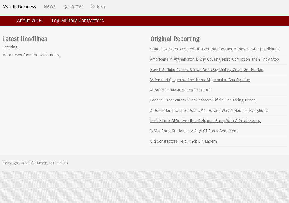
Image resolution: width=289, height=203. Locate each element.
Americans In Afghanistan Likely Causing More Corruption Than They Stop (214, 59)
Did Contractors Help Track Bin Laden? (184, 141)
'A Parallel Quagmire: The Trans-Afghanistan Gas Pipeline (200, 79)
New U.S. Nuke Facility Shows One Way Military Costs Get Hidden (206, 69)
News (50, 6)
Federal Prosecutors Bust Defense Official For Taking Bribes (203, 100)
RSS (98, 6)
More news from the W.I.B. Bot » (30, 55)
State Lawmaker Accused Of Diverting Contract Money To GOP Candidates (215, 49)
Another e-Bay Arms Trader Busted (181, 89)
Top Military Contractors (77, 20)
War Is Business (19, 6)
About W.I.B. (30, 20)
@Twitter (73, 6)
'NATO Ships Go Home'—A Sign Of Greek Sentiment (194, 130)
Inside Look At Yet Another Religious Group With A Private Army (205, 120)
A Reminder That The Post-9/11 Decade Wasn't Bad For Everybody (209, 110)
